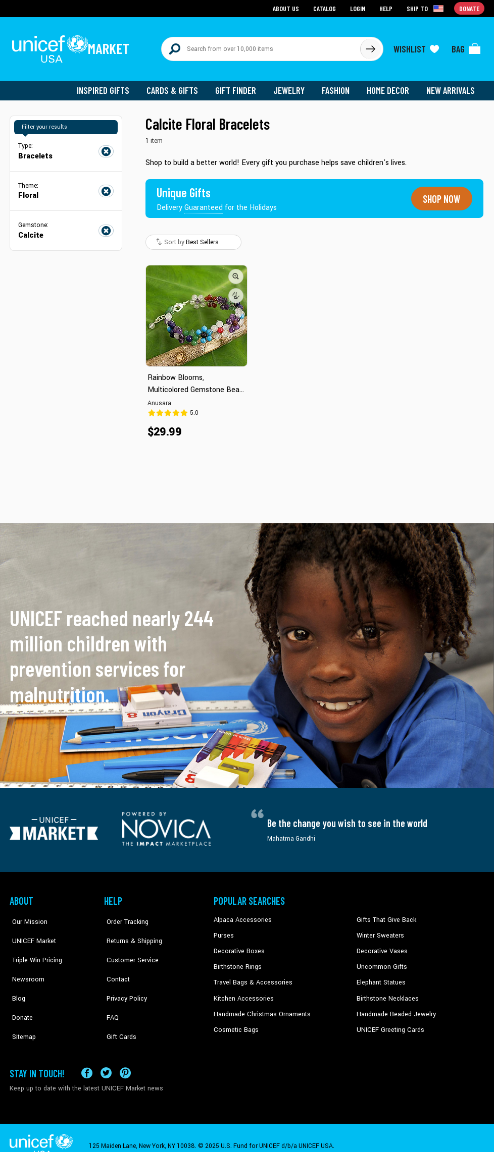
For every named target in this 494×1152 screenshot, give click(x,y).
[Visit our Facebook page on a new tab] (87, 1056)
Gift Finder (240, 85)
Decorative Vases (381, 945)
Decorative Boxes (238, 945)
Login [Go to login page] (358, 8)
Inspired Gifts (110, 85)
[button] (235, 271)
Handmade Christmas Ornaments (261, 1006)
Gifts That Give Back (385, 914)
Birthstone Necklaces (386, 991)
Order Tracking (124, 914)
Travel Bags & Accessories (251, 975)
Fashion (338, 85)
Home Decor (390, 85)
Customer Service (128, 945)
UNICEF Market (30, 930)
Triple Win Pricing (34, 945)
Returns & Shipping (131, 930)
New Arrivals (451, 85)
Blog (16, 975)
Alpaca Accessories (241, 914)
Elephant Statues (380, 975)
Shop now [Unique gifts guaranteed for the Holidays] (440, 194)
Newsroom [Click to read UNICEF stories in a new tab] (25, 960)
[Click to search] (370, 46)
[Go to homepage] (73, 46)
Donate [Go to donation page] (469, 8)
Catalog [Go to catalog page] (326, 8)
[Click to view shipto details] (427, 8)
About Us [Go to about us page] (288, 8)
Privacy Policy (123, 975)
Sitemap (21, 1006)
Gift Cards (118, 1006)
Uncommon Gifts (381, 960)
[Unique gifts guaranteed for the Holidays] (218, 194)
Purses (223, 930)
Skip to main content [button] (247, 0)
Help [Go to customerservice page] (386, 8)
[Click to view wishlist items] (416, 46)
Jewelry (292, 85)
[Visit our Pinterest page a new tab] (125, 1056)
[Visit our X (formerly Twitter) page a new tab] (106, 1056)
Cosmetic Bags (235, 1021)
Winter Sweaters (379, 930)
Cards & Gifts (178, 85)
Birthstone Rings (237, 960)
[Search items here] (261, 46)
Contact (115, 960)
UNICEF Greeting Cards (388, 1021)
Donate (20, 991)
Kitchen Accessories (242, 991)
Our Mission (27, 914)
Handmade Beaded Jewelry (394, 1006)
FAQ (110, 991)
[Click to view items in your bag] (466, 46)
